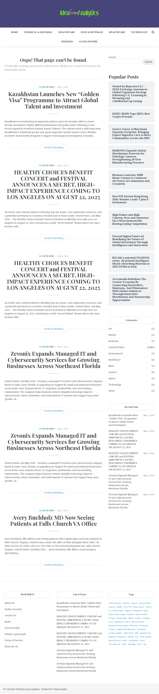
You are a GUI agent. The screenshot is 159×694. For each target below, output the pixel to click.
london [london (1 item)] (138, 618)
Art (110, 328)
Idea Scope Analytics (30, 689)
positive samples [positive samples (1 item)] (115, 633)
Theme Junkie (60, 689)
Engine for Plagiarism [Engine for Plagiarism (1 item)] (133, 611)
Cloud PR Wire (88, 41)
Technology (139, 32)
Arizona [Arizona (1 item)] (112, 607)
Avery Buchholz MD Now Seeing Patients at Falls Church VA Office (53, 520)
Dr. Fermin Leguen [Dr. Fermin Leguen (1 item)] (116, 611)
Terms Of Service (14, 640)
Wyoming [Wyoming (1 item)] (132, 644)
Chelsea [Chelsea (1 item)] (148, 607)
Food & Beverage (92, 32)
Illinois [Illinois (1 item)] (131, 618)
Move (111, 366)
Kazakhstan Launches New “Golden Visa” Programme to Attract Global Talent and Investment (53, 100)
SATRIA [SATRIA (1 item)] (131, 637)
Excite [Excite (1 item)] (145, 611)
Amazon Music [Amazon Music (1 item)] (145, 603)
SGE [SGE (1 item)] (136, 637)
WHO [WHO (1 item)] (124, 644)
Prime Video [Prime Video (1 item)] (128, 633)
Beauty (112, 335)
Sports (112, 378)
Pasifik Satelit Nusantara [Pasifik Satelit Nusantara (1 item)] (126, 629)
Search (112, 57)
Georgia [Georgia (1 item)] (112, 618)
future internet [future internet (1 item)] (141, 614)
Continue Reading (53, 147)
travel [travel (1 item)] (142, 641)
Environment (116, 353)
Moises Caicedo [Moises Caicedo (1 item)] (137, 622)
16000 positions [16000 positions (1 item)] (115, 603)
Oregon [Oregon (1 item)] (112, 629)
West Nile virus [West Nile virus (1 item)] (115, 644)
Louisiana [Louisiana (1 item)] (146, 618)
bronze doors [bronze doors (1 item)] (138, 607)
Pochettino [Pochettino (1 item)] (141, 629)
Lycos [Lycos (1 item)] (111, 622)
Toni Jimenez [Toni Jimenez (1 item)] (133, 641)
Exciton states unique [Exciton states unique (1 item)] (117, 614)
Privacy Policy (12, 628)
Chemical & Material (38, 32)
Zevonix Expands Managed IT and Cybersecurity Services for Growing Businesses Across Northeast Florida (54, 359)
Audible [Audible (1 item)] (119, 607)
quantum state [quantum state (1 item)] (145, 633)
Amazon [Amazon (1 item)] (134, 603)
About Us (10, 603)
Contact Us (10, 615)
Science (113, 372)
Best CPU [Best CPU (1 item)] (127, 607)
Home (14, 32)
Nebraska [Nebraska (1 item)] (134, 626)
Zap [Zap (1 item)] (144, 644)
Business (67, 41)
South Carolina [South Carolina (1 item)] (145, 637)
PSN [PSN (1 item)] (136, 633)
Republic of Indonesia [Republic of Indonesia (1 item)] (117, 637)
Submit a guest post (15, 634)
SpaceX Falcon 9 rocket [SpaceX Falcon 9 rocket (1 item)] (118, 641)
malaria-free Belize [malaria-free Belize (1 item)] (122, 622)
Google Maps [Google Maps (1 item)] (121, 618)
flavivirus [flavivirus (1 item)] (130, 614)
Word (111, 391)
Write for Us (11, 646)
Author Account (13, 609)
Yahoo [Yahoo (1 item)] (139, 644)
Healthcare (66, 32)
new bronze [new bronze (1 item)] (144, 626)
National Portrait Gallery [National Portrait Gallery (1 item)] (118, 626)
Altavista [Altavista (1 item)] (126, 603)
